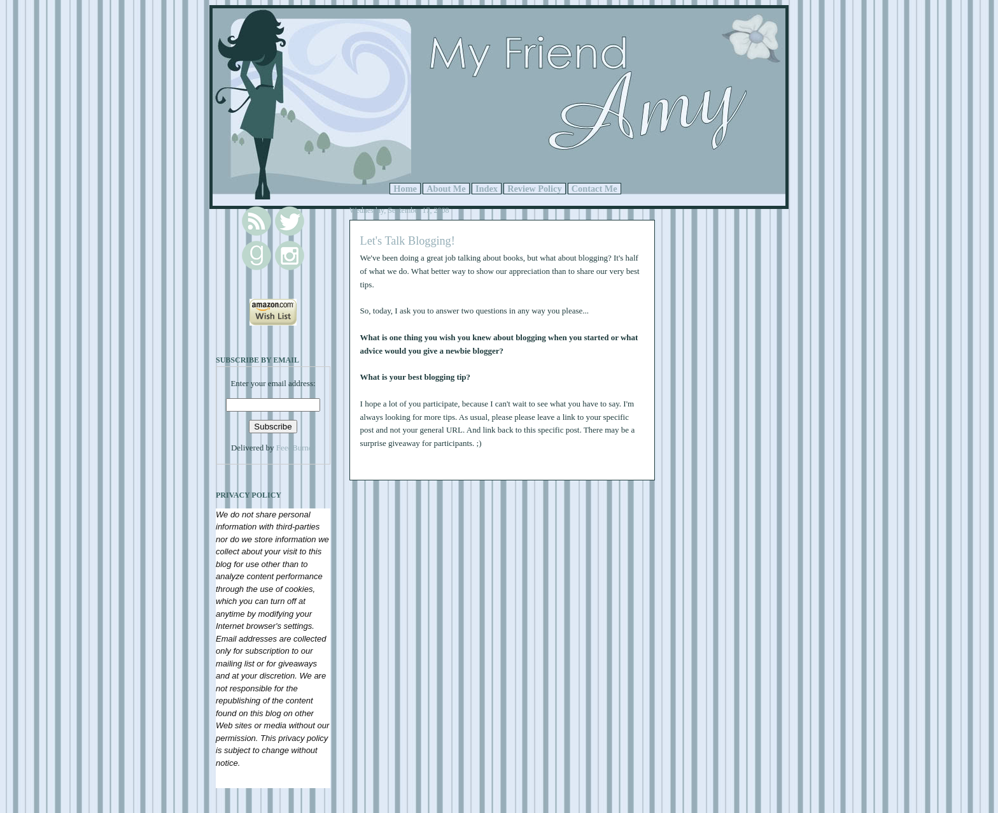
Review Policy (534, 188)
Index (486, 188)
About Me (446, 188)
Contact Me (594, 188)
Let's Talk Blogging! (407, 240)
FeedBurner (295, 447)
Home (405, 188)
